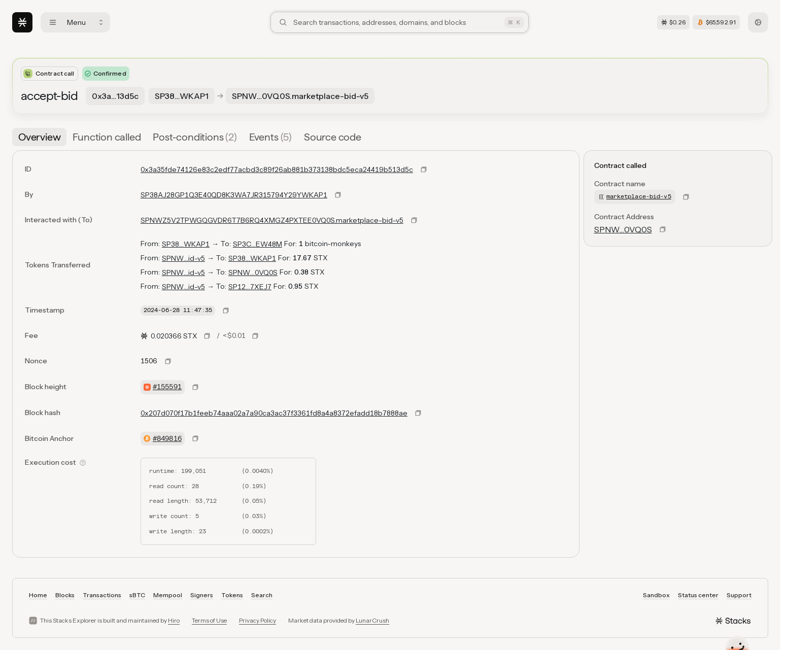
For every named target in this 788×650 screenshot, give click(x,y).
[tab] (39, 137)
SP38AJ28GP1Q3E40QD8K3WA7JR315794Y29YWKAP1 (234, 194)
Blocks (65, 595)
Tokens (232, 595)
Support (739, 595)
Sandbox (656, 595)
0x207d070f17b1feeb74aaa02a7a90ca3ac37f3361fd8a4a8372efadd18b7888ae (274, 413)
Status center (698, 595)
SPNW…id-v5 (183, 258)
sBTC (137, 595)
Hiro (174, 620)
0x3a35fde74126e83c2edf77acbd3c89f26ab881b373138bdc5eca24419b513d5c (277, 169)
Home (38, 595)
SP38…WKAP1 (186, 244)
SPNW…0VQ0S (253, 272)
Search (261, 595)
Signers (201, 595)
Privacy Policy (257, 620)
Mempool (167, 595)
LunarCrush (372, 620)
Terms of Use (209, 620)
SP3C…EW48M (257, 244)
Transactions (102, 595)
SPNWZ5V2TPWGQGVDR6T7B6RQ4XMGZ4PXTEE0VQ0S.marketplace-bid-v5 (272, 220)
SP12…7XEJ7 (249, 286)
